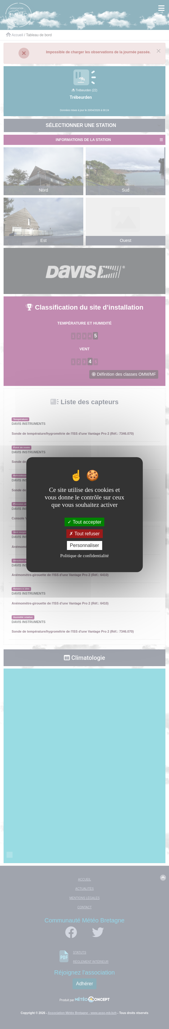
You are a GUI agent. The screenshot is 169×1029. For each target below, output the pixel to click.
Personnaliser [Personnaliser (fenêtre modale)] (84, 545)
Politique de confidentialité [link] (84, 555)
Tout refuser (84, 533)
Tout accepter (84, 522)
